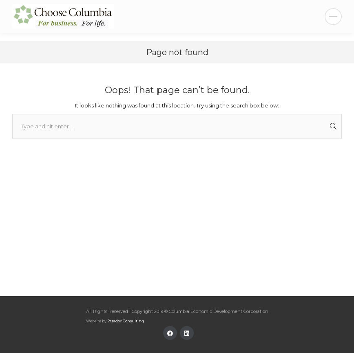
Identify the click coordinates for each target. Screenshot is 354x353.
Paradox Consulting (125, 321)
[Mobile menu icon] (333, 16)
